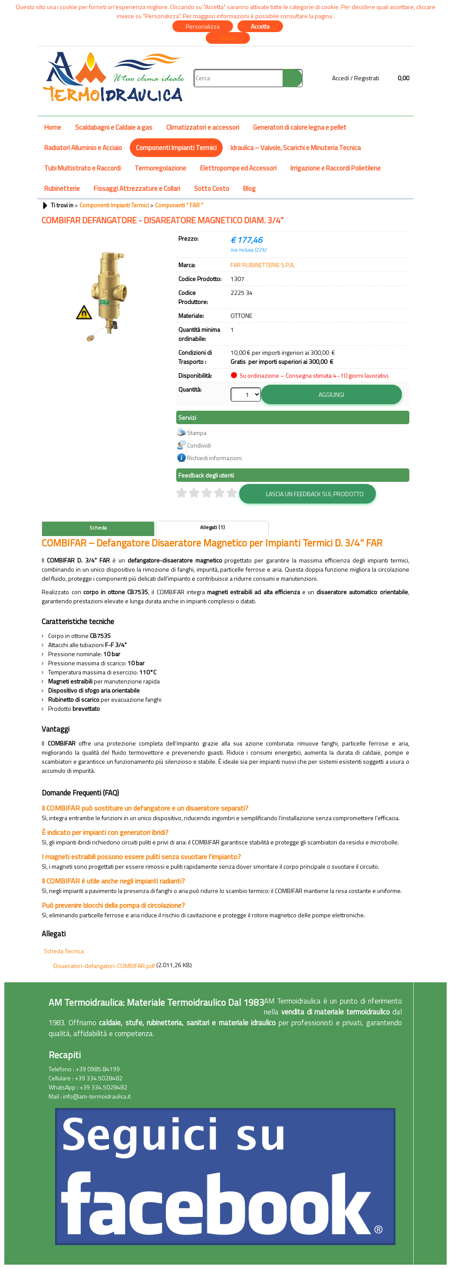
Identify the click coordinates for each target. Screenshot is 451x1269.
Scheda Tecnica (64, 950)
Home (52, 127)
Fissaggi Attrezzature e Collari (137, 188)
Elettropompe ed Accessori (238, 168)
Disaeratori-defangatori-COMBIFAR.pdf (104, 965)
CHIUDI (228, 38)
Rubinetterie (62, 188)
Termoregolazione (160, 168)
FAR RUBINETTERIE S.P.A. (262, 264)
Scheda (98, 528)
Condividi (199, 445)
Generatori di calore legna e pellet (299, 127)
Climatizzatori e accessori (202, 127)
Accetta (260, 26)
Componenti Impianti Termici (176, 148)
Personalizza (203, 26)
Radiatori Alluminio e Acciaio (83, 148)
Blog (249, 188)
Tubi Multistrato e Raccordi (82, 168)
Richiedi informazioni (214, 457)
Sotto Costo (211, 188)
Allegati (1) (212, 527)
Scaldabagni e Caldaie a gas (113, 127)
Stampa (197, 432)
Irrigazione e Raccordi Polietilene (335, 168)
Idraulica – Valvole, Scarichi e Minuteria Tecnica (295, 148)
